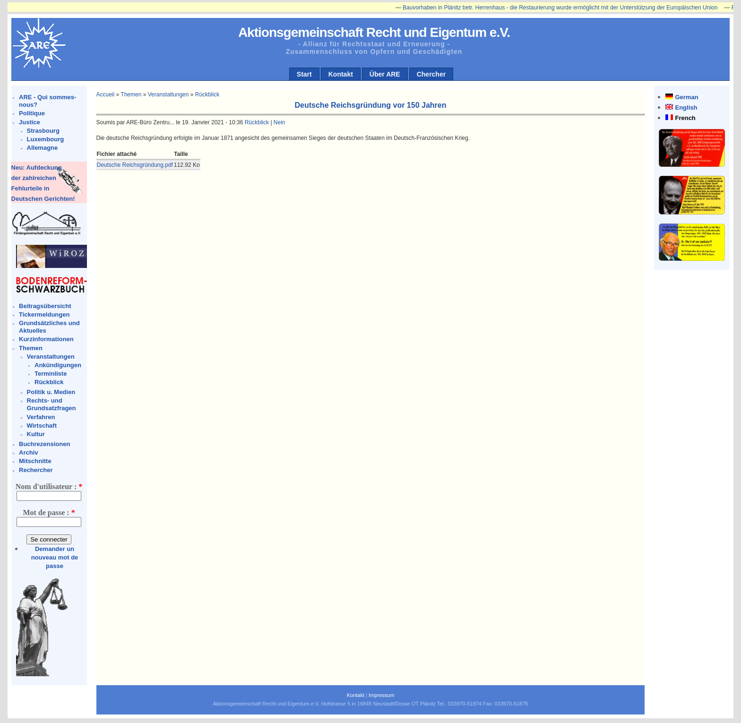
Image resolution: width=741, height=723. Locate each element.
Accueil (105, 94)
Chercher (431, 74)
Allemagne (42, 147)
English (686, 107)
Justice (29, 122)
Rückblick (48, 382)
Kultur (36, 434)
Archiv (28, 452)
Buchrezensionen (44, 444)
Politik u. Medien (51, 392)
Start (304, 74)
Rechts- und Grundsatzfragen (51, 404)
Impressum (381, 695)
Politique (32, 113)
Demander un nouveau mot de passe (54, 557)
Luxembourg (45, 139)
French (685, 117)
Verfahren (41, 417)
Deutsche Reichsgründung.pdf (135, 165)
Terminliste (50, 373)
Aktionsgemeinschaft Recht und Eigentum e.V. (374, 32)
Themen (31, 348)
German (686, 97)
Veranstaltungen (51, 356)
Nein (279, 122)
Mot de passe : (49, 512)
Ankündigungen (57, 365)
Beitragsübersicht (45, 306)
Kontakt (340, 74)
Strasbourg (43, 130)
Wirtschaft (42, 425)
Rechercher (36, 469)
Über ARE (385, 74)
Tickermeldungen (44, 314)
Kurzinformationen (46, 339)
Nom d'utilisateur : (49, 486)
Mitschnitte (35, 461)
